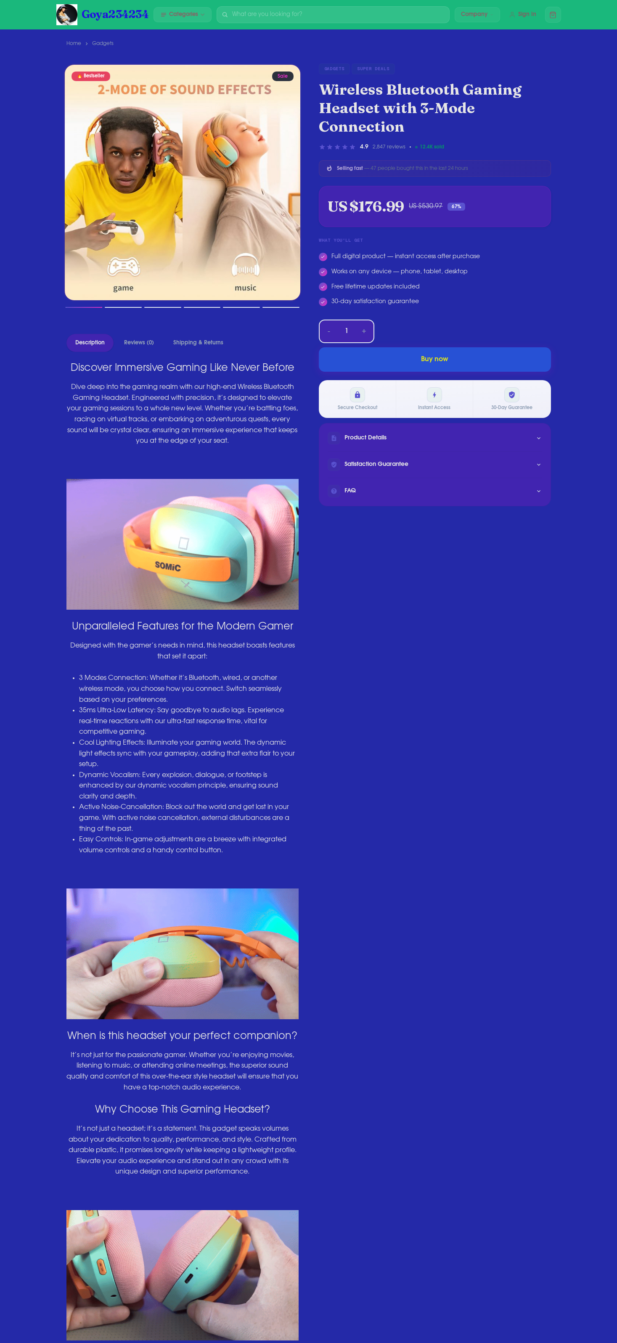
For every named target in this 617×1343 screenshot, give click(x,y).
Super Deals (373, 68)
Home (73, 43)
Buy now (434, 359)
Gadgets (103, 43)
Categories (182, 15)
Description (90, 343)
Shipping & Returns (198, 343)
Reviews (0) (139, 343)
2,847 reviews (389, 146)
